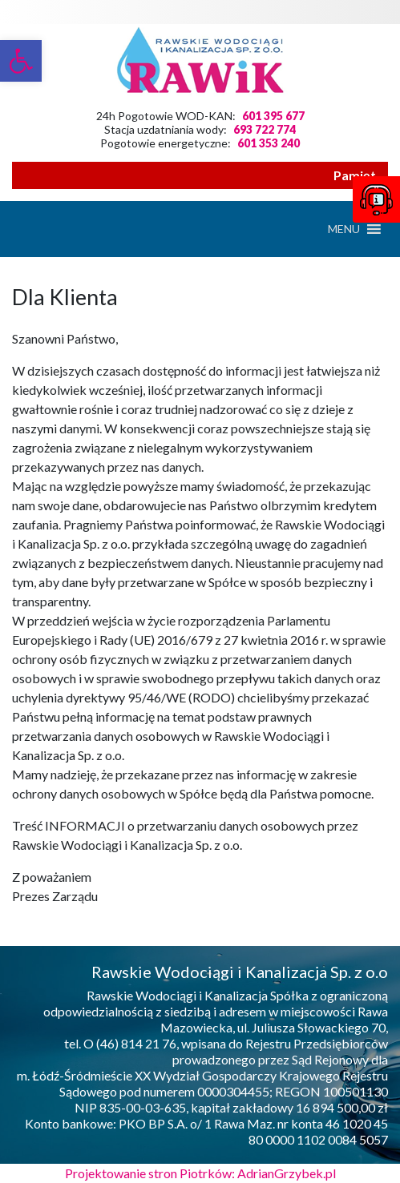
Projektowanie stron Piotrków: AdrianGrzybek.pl (200, 1173)
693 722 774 (264, 129)
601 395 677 (273, 116)
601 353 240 (268, 143)
